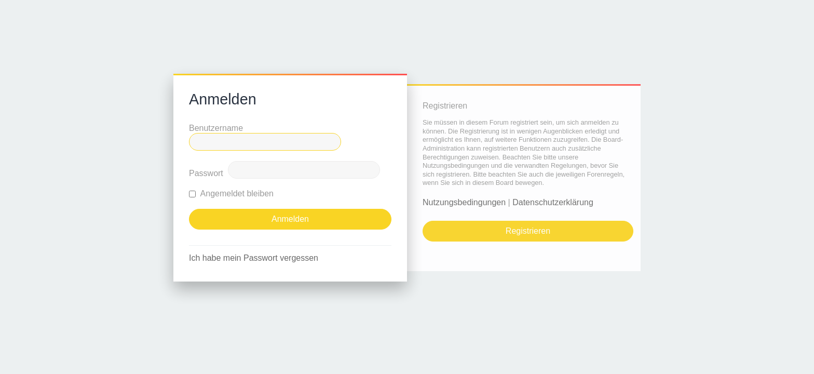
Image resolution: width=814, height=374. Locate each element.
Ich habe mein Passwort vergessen (253, 257)
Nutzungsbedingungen (464, 202)
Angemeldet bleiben (231, 193)
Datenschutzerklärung (552, 202)
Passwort (206, 173)
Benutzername (216, 128)
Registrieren (528, 230)
